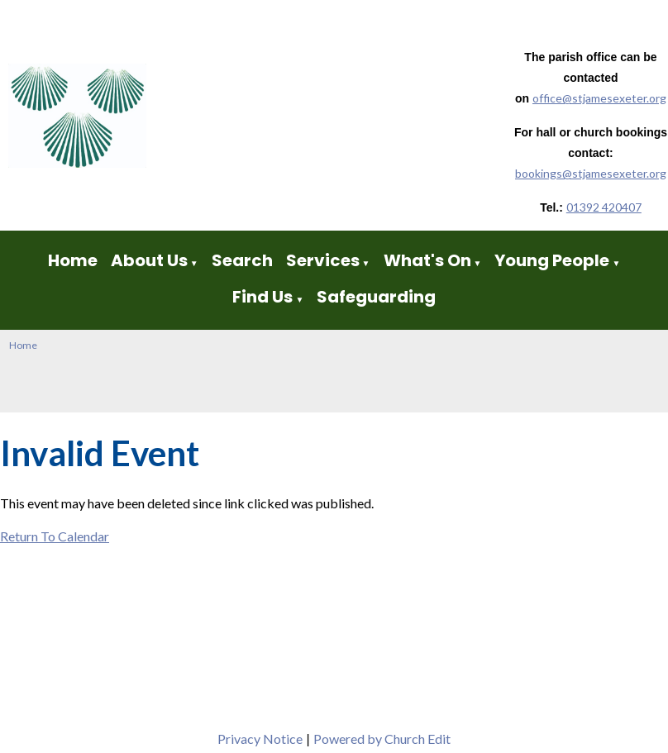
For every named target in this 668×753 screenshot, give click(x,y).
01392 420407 (604, 207)
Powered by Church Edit (382, 738)
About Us (149, 260)
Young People (551, 260)
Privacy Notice (260, 738)
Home (73, 260)
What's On (427, 260)
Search (242, 260)
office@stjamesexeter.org (599, 98)
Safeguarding (376, 296)
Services (323, 260)
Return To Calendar (54, 536)
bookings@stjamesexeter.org (590, 173)
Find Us (264, 296)
